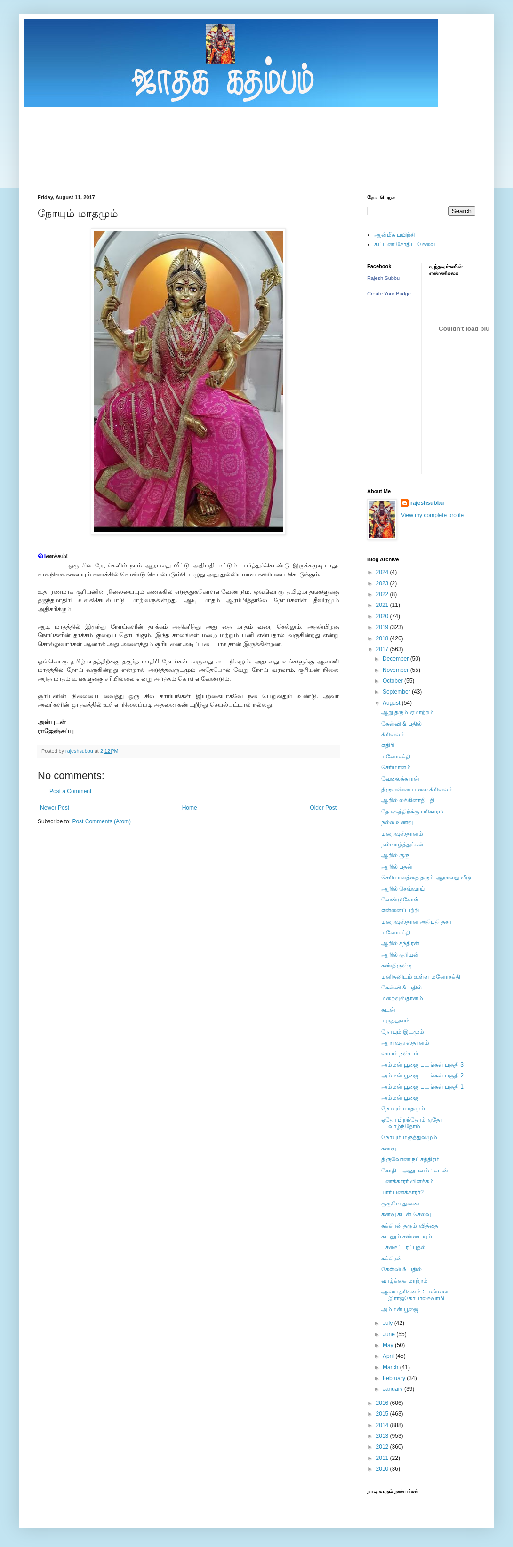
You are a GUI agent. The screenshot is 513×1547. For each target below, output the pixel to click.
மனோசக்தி (395, 756)
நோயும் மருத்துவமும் (409, 1137)
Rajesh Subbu (383, 278)
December (396, 658)
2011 (383, 1458)
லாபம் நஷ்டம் (399, 1053)
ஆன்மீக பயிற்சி (394, 234)
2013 (383, 1436)
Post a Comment (70, 791)
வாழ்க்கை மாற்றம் (404, 1280)
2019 (383, 627)
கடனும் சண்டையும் (406, 1236)
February (395, 1378)
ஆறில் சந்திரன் (400, 943)
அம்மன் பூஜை (399, 1097)
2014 (383, 1425)
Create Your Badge (389, 293)
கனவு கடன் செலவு (406, 1214)
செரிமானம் (396, 767)
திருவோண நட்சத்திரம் (410, 1159)
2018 (383, 638)
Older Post (323, 808)
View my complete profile (432, 515)
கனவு (388, 1148)
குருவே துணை (400, 1203)
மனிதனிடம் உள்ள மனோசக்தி (420, 976)
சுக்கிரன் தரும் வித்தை (409, 1225)
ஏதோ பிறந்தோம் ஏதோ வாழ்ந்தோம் (412, 1123)
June (389, 1334)
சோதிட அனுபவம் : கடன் (414, 1170)
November (396, 670)
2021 (383, 605)
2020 (383, 616)
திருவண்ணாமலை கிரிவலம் (417, 789)
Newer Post (54, 808)
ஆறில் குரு (395, 855)
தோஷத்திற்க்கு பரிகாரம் (412, 811)
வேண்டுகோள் (400, 899)
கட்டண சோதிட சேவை (404, 244)
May (389, 1345)
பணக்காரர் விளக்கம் (407, 1181)
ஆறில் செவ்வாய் (403, 888)
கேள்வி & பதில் (401, 723)
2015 (383, 1414)
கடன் (388, 1009)
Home (189, 808)
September (397, 691)
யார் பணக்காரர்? (402, 1192)
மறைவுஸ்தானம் (402, 833)
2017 (383, 649)
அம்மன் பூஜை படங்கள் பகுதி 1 (422, 1087)
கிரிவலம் (393, 734)
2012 (383, 1446)
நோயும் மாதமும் (403, 1108)
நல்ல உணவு (397, 822)
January (393, 1389)
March (391, 1367)
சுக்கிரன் (391, 1258)
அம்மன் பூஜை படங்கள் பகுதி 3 (422, 1064)
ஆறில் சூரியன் (400, 954)
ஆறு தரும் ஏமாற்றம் (407, 712)
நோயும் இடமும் (402, 1032)
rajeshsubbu (80, 751)
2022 (383, 594)
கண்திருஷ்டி (397, 965)
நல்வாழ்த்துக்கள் (402, 844)
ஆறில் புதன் (397, 866)
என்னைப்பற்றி (400, 910)
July (388, 1323)
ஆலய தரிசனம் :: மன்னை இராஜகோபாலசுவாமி (415, 1294)
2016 (383, 1403)
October (393, 681)
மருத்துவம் (395, 1020)
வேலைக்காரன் (400, 778)
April (389, 1356)
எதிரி (387, 745)
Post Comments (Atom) (101, 821)
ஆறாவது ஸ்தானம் (405, 1042)
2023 (383, 583)
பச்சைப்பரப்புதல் (403, 1247)
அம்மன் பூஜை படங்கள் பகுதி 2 (422, 1075)
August (392, 703)
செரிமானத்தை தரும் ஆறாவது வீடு (426, 877)
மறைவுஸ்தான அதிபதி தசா (416, 921)
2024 (383, 572)
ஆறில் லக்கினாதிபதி (407, 800)
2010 (383, 1469)
